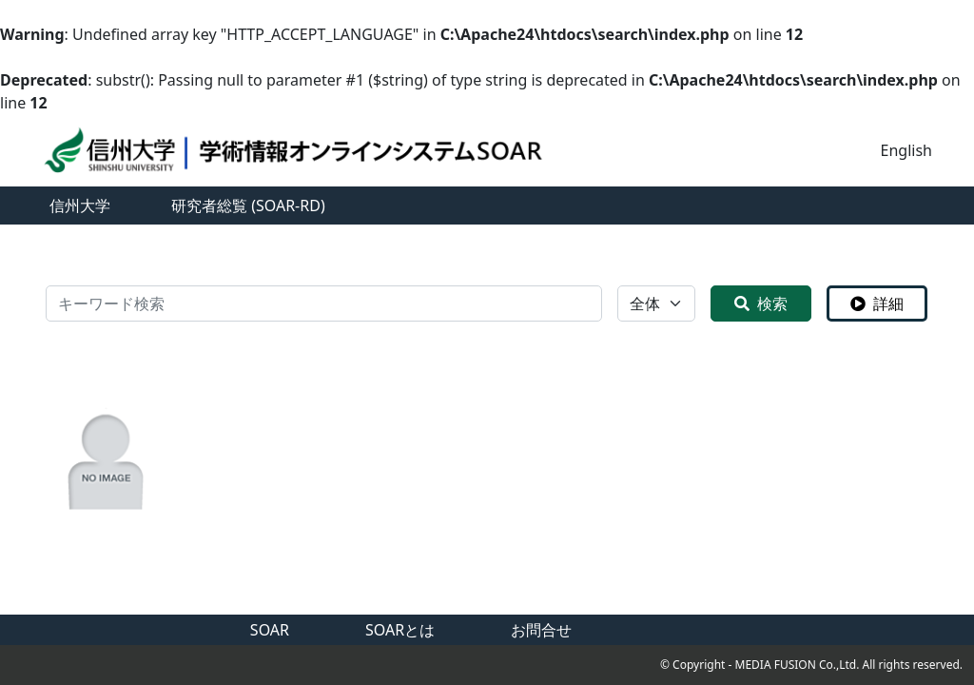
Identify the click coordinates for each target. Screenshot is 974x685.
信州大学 (79, 205)
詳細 (877, 303)
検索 (761, 303)
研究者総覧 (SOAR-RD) (248, 205)
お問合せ (541, 629)
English (906, 150)
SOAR (269, 629)
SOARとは (400, 629)
